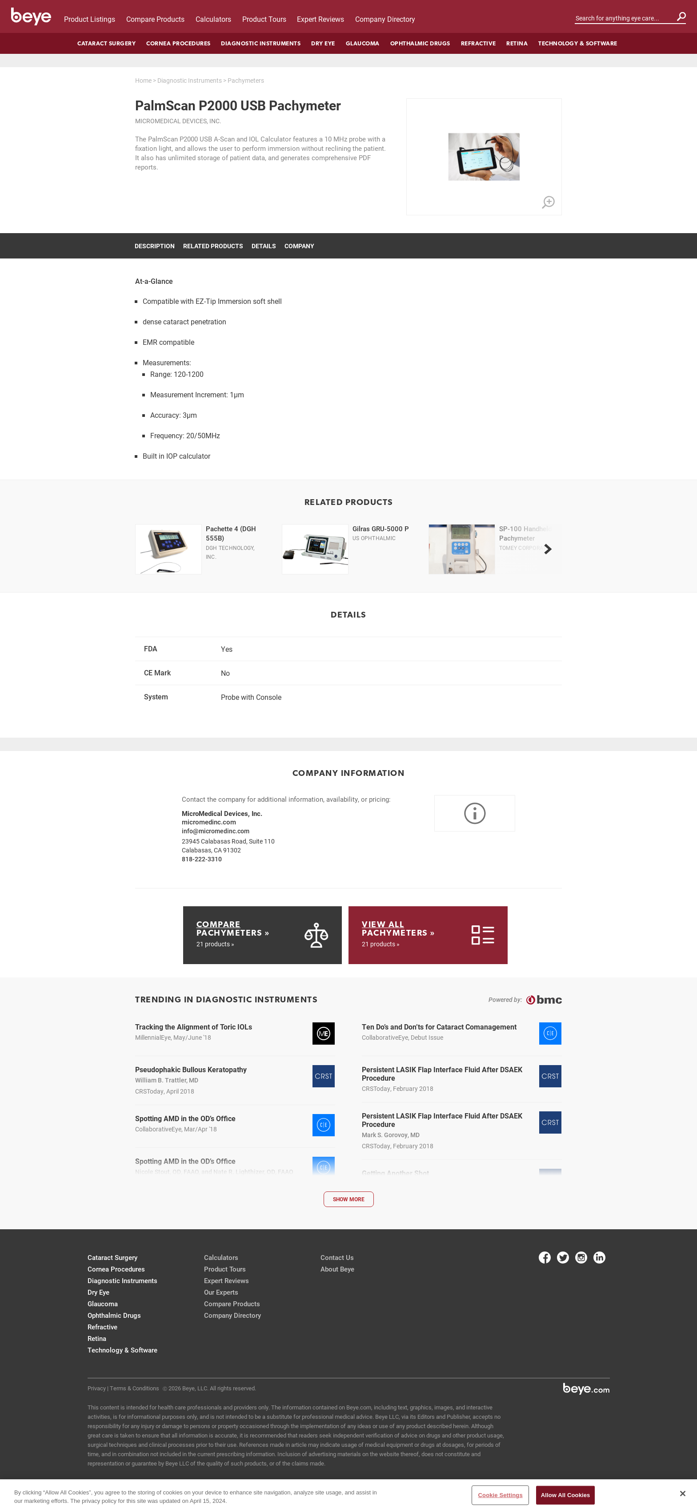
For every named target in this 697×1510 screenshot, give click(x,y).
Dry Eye (323, 43)
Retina (517, 43)
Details (264, 246)
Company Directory (385, 19)
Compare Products (155, 19)
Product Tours (264, 19)
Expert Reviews (320, 19)
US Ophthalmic (374, 537)
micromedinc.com (209, 821)
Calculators (213, 19)
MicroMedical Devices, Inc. (178, 121)
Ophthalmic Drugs (420, 43)
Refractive (478, 43)
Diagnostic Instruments (260, 43)
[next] (547, 549)
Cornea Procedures (178, 43)
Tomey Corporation (527, 547)
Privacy (97, 1388)
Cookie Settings (500, 1498)
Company (299, 246)
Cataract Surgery (106, 43)
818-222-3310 (202, 859)
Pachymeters (246, 80)
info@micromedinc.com (215, 831)
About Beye (337, 1268)
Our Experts (221, 1292)
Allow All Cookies (565, 1498)
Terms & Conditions (134, 1388)
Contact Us (337, 1257)
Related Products (213, 246)
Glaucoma (363, 43)
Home (143, 80)
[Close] (683, 1497)
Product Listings (89, 19)
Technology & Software (577, 43)
